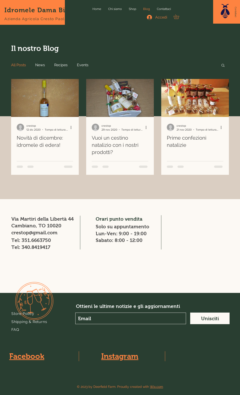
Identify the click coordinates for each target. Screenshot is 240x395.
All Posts (18, 65)
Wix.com (156, 387)
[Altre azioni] (72, 127)
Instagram (119, 356)
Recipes (61, 65)
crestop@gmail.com (34, 232)
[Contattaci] (236, 12)
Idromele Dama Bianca (43, 10)
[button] (225, 11)
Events (82, 65)
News (40, 65)
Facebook (26, 356)
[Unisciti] (210, 318)
